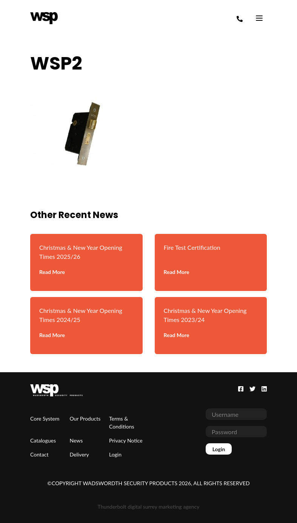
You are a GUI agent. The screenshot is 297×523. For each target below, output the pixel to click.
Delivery (79, 454)
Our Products (85, 418)
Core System (44, 418)
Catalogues (43, 440)
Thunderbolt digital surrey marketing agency (149, 506)
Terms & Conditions (121, 422)
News (76, 440)
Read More (52, 272)
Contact (39, 454)
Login (115, 454)
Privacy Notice (126, 440)
